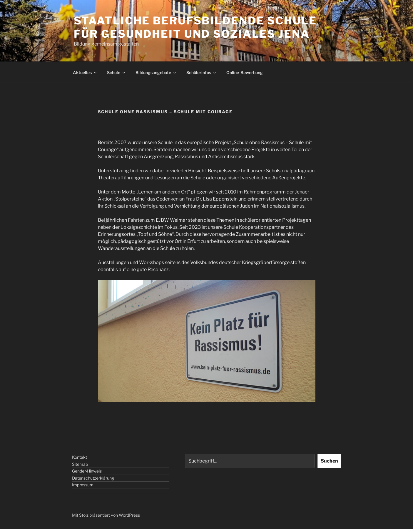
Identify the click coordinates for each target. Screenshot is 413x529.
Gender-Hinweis (87, 470)
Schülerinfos (201, 72)
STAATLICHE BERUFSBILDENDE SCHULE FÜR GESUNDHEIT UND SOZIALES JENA (195, 27)
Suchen (329, 461)
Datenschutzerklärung (93, 477)
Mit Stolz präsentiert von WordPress (106, 515)
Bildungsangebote (156, 72)
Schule (116, 72)
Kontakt (79, 457)
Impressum (82, 484)
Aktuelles (85, 72)
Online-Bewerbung (244, 72)
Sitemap (80, 464)
